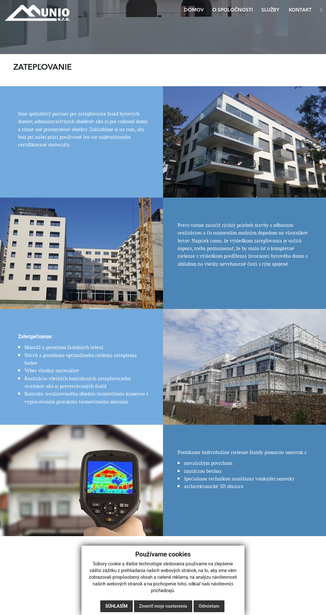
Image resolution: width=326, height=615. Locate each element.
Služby (270, 10)
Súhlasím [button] (116, 606)
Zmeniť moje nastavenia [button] (163, 606)
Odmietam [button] (209, 606)
